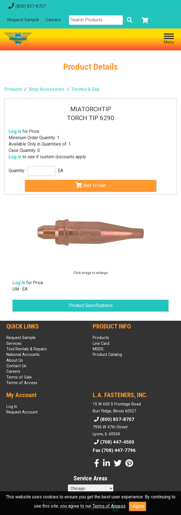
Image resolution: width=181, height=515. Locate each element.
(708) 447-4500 (113, 442)
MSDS (98, 349)
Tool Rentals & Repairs (26, 349)
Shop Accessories (46, 89)
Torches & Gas (85, 89)
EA (60, 170)
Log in (15, 156)
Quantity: (17, 170)
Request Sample (23, 19)
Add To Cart (90, 185)
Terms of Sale (19, 377)
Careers (53, 19)
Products (13, 89)
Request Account (22, 412)
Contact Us (16, 366)
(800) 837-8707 (26, 6)
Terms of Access (109, 506)
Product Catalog (107, 354)
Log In (15, 131)
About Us (14, 360)
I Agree (137, 506)
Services (14, 343)
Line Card (101, 343)
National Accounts (23, 354)
